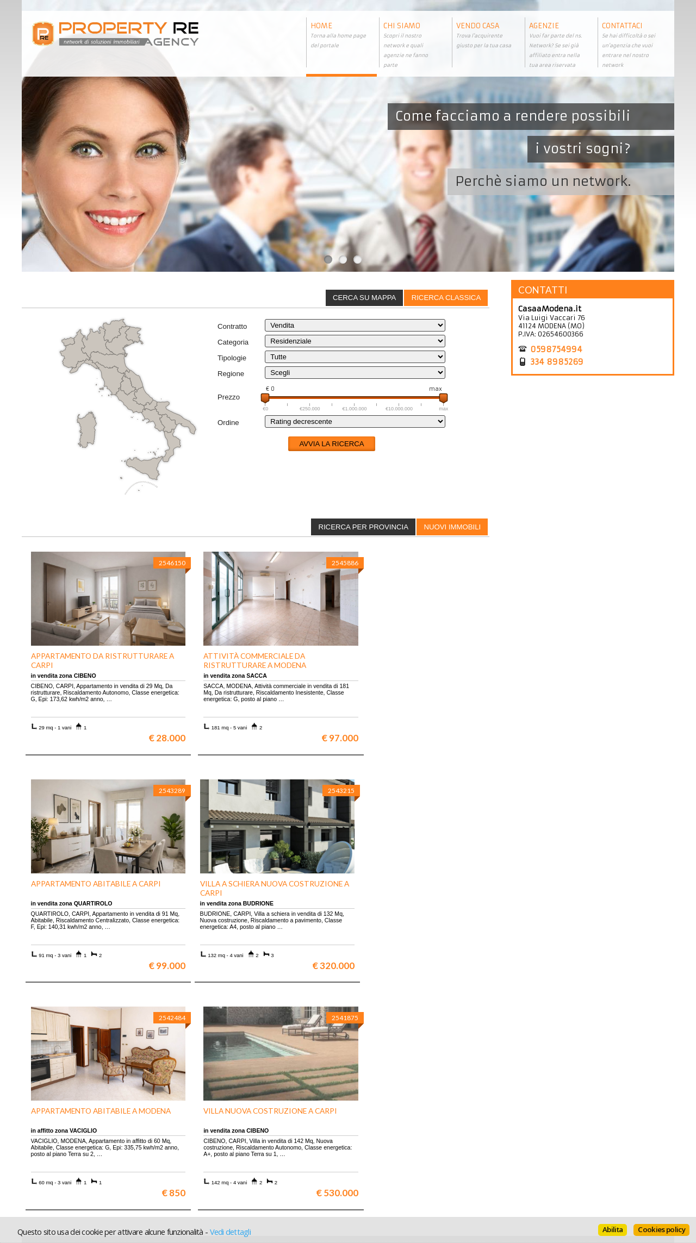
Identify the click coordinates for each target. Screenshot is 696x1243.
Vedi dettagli (230, 1231)
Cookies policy (661, 1229)
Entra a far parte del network (76, 1155)
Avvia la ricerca (331, 444)
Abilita (612, 1229)
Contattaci (371, 1163)
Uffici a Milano (216, 1171)
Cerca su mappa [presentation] (364, 297)
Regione (230, 374)
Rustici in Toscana (221, 1163)
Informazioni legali (387, 1146)
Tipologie (231, 358)
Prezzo (228, 397)
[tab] (446, 298)
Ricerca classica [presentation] (446, 297)
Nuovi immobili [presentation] (452, 527)
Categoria (232, 342)
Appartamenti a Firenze (231, 1146)
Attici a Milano (216, 1155)
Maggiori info (595, 1033)
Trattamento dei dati (389, 1138)
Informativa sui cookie (392, 1155)
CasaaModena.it (549, 309)
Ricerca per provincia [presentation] (363, 527)
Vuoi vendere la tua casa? (71, 1146)
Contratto (232, 326)
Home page (373, 1171)
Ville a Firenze (216, 1138)
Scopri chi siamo (56, 1138)
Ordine (228, 423)
